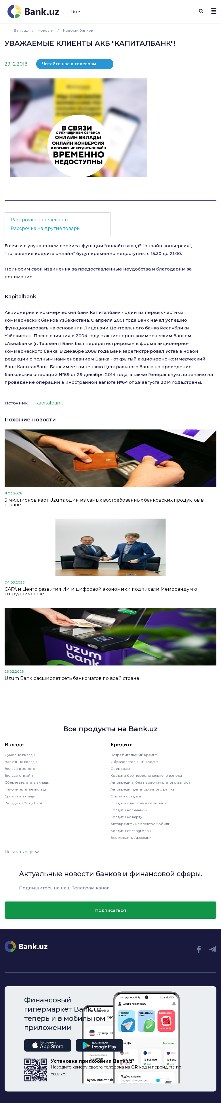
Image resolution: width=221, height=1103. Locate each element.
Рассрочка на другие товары (46, 228)
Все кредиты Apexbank (130, 837)
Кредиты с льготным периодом (138, 803)
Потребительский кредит (133, 755)
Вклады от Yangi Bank (24, 803)
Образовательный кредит (134, 761)
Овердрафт (121, 768)
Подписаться (110, 910)
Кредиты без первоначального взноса (146, 775)
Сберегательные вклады (27, 782)
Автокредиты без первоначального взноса (150, 782)
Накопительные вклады (26, 789)
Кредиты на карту (126, 817)
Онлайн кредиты (125, 796)
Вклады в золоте (20, 768)
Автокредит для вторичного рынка (142, 789)
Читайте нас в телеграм (69, 63)
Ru (75, 11)
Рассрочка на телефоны (39, 219)
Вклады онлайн (19, 775)
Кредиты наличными (129, 810)
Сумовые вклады (20, 755)
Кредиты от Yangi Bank (130, 830)
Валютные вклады (21, 761)
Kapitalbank (20, 297)
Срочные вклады (20, 796)
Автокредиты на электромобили (140, 824)
